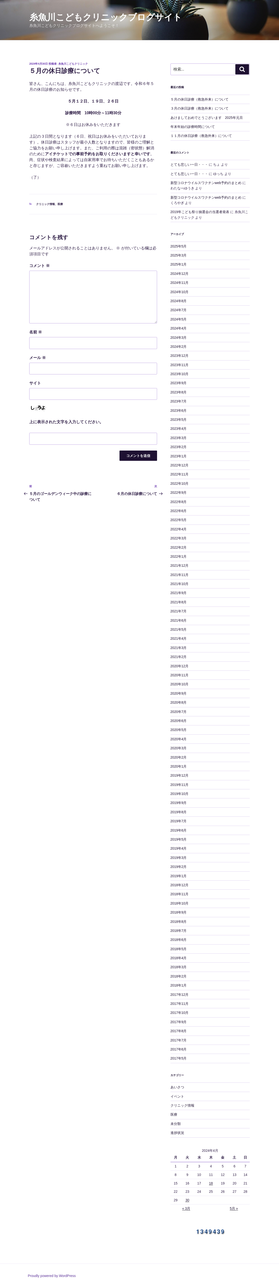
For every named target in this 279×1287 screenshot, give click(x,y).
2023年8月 (178, 392)
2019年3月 (178, 858)
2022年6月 (178, 511)
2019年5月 (178, 839)
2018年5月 (178, 949)
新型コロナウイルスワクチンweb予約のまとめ (206, 183)
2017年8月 (178, 1031)
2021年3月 (178, 648)
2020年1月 (178, 766)
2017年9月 (178, 1022)
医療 (60, 204)
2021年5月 (178, 629)
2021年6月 (178, 620)
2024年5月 (178, 319)
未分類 (175, 1124)
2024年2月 (178, 347)
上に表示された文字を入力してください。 (66, 422)
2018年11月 (179, 894)
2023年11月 (179, 365)
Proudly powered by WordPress (52, 1276)
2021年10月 (179, 584)
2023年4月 (178, 429)
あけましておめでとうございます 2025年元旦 (206, 118)
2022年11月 (179, 474)
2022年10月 (179, 483)
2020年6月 (178, 721)
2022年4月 (178, 529)
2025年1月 (178, 264)
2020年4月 (178, 739)
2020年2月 (178, 757)
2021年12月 (179, 565)
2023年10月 (179, 374)
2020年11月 (179, 675)
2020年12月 (179, 666)
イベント (177, 1096)
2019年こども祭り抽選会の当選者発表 (199, 212)
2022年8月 (178, 502)
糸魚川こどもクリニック (73, 63)
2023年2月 (178, 447)
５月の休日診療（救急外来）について (199, 99)
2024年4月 (178, 328)
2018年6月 (178, 940)
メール (37, 358)
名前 (35, 332)
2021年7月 (178, 611)
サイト (35, 383)
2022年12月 (179, 465)
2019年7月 (178, 821)
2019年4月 (178, 848)
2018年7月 (178, 931)
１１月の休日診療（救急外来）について (201, 136)
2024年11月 (179, 283)
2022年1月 (178, 556)
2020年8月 (178, 702)
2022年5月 (178, 520)
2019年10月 (179, 794)
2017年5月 (178, 1058)
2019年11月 (179, 785)
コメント (39, 266)
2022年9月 (178, 492)
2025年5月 (178, 246)
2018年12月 (179, 885)
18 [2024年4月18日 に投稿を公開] (211, 1183)
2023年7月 (178, 401)
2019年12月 (179, 775)
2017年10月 (179, 1013)
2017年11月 (179, 1004)
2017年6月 (178, 1049)
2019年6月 (178, 830)
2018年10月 (179, 903)
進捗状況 (177, 1133)
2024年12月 (179, 274)
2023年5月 (178, 420)
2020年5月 (178, 730)
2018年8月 (178, 922)
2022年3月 (178, 538)
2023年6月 (178, 410)
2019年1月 (178, 876)
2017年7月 (178, 1040)
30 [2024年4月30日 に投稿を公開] (187, 1200)
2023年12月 (179, 356)
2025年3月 (178, 255)
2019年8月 (178, 812)
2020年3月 (178, 748)
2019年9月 (178, 803)
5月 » (234, 1208)
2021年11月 (179, 575)
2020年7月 (178, 712)
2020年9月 (178, 693)
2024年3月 (178, 338)
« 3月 (186, 1208)
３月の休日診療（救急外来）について (199, 108)
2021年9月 (178, 593)
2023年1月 (178, 456)
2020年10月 (179, 684)
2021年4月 (178, 638)
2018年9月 (178, 912)
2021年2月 (178, 657)
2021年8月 (178, 602)
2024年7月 (178, 310)
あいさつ (177, 1087)
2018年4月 (178, 958)
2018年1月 (178, 985)
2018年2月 (178, 976)
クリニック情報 (45, 204)
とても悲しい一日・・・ (189, 164)
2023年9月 (178, 383)
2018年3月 (178, 967)
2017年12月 (179, 995)
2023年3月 (178, 438)
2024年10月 (179, 292)
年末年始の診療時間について (192, 127)
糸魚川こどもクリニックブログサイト (105, 17)
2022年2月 (178, 547)
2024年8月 (178, 301)
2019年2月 (178, 867)
